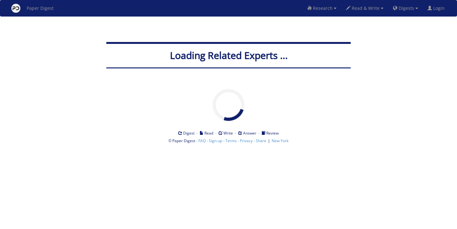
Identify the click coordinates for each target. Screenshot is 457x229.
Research (321, 8)
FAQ (202, 140)
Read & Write (364, 8)
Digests (405, 8)
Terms (231, 140)
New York (280, 140)
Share (261, 140)
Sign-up (215, 140)
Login (437, 8)
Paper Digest (32, 8)
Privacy (246, 140)
